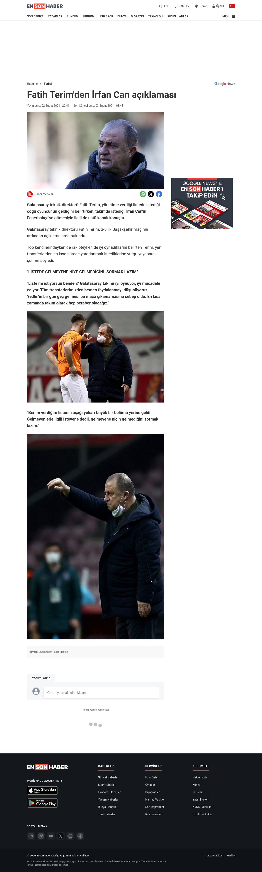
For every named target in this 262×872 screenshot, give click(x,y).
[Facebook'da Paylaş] (159, 194)
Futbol (48, 83)
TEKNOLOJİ (155, 16)
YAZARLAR (55, 16)
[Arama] (163, 6)
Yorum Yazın (41, 678)
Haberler (32, 83)
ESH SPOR (106, 16)
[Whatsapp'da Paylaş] (143, 194)
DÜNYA (122, 16)
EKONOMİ (89, 16)
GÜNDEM (72, 16)
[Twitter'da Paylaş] (151, 194)
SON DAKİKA (35, 16)
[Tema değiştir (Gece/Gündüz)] (200, 6)
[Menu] (228, 16)
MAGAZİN (137, 16)
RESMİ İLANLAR (177, 16)
